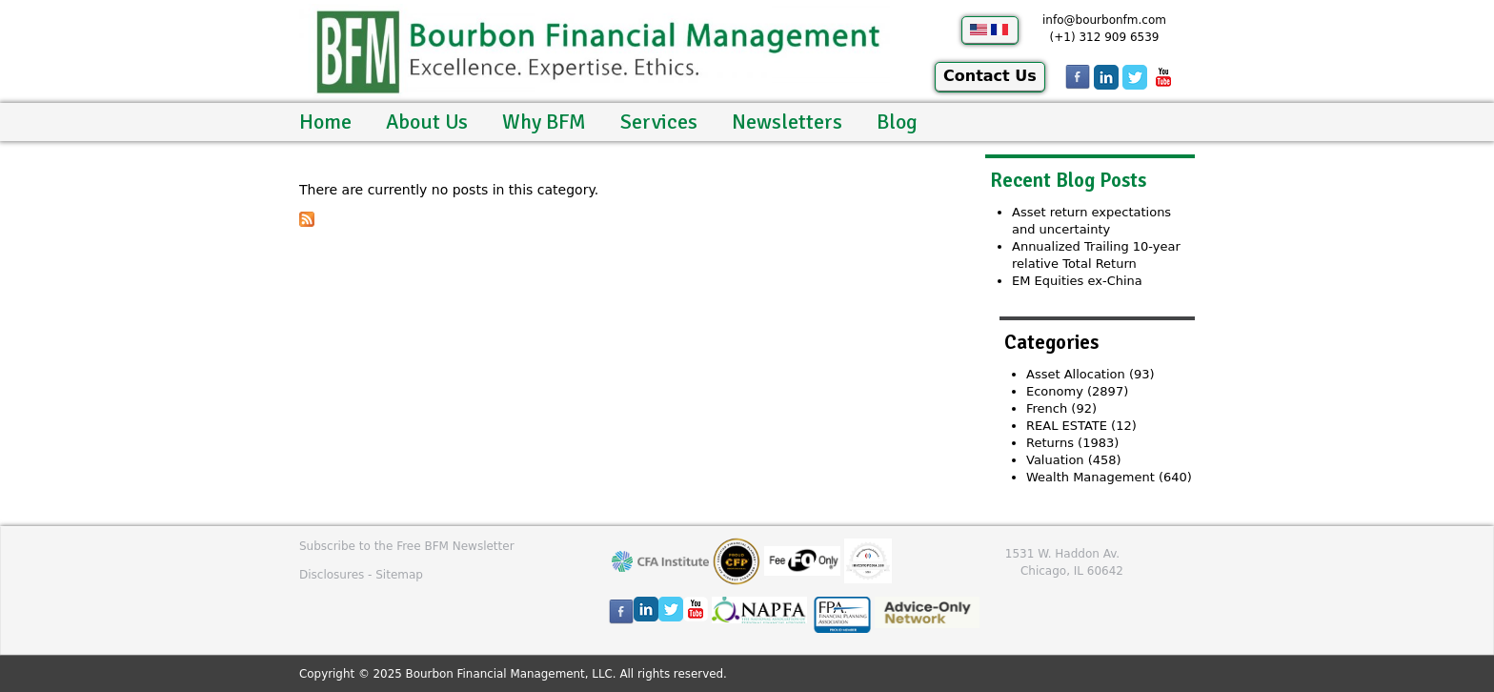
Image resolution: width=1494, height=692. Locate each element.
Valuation (1055, 460)
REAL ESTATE (1066, 425)
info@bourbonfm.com (1104, 20)
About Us (427, 121)
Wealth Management (1090, 477)
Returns (1050, 443)
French (1046, 408)
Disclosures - (337, 574)
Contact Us (990, 76)
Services (658, 121)
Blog (897, 121)
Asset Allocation (1075, 374)
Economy (1054, 391)
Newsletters (787, 121)
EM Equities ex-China (1077, 281)
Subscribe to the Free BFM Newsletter (407, 546)
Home (325, 121)
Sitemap (399, 574)
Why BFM (544, 121)
